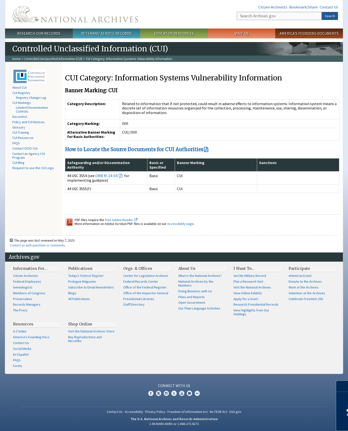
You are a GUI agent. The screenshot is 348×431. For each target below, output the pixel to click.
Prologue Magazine (82, 281)
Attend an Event (300, 275)
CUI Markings (21, 103)
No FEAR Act (218, 411)
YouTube (182, 393)
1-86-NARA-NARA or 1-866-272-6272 (174, 424)
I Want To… (243, 268)
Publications (80, 268)
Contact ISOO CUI (24, 148)
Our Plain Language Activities (199, 308)
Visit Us (241, 33)
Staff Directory (134, 304)
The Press (20, 310)
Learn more (305, 422)
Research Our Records (38, 33)
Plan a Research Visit (248, 281)
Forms (17, 366)
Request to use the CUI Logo (33, 168)
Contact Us (329, 7)
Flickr (197, 393)
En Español (21, 354)
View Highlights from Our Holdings (251, 312)
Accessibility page (180, 224)
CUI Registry (21, 93)
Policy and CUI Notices (28, 122)
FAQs (16, 143)
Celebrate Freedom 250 (306, 299)
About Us (187, 268)
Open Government (191, 302)
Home (16, 59)
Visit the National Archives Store (91, 331)
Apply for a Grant (245, 299)
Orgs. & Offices (137, 268)
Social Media (22, 348)
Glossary (18, 127)
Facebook (151, 393)
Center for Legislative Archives (145, 275)
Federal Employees (27, 281)
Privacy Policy (155, 411)
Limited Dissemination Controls (32, 109)
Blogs (72, 293)
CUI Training (20, 132)
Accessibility (134, 411)
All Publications (79, 299)
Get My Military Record (249, 275)
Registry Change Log (31, 97)
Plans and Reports (191, 297)
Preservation (22, 299)
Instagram (166, 393)
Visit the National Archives (252, 287)
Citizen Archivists (272, 7)
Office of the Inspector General (145, 293)
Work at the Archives (304, 287)
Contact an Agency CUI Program (28, 155)
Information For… (30, 268)
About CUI (19, 87)
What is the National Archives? (200, 275)
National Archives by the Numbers (195, 283)
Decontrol (19, 117)
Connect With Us (174, 385)
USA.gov (235, 411)
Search (330, 16)
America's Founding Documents (309, 33)
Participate (299, 268)
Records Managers (26, 304)
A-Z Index (19, 331)
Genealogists (22, 287)
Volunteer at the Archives (307, 293)
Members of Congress (29, 293)
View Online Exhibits (247, 293)
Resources (23, 324)
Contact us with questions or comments (37, 245)
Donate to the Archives (305, 281)
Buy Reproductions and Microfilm (85, 339)
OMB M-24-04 (106, 175)
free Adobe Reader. (121, 220)
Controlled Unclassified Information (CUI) (53, 59)
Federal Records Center (140, 281)
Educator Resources (174, 33)
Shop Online (80, 324)
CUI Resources (23, 138)
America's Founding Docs (31, 337)
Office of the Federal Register (145, 287)
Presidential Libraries (138, 299)
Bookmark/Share (303, 7)
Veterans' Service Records (106, 33)
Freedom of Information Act (187, 411)
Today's (86, 275)
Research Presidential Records (255, 304)
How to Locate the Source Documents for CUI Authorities (134, 149)
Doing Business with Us (195, 291)
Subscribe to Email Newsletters (91, 287)
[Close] (342, 386)
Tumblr (174, 393)
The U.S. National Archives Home (75, 14)
